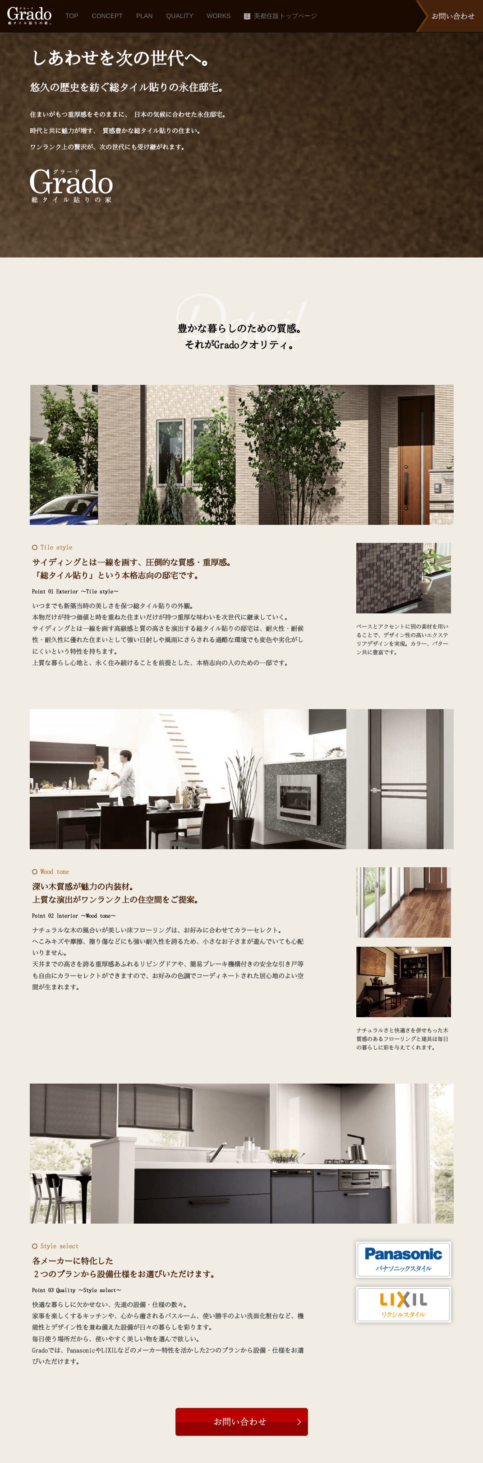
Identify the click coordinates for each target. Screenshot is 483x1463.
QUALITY (179, 15)
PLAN (144, 15)
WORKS (218, 15)
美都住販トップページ (280, 15)
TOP (71, 15)
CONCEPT (107, 15)
